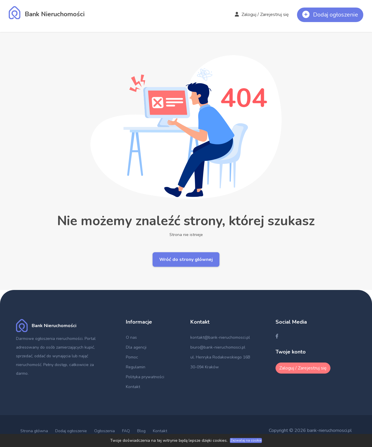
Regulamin (135, 367)
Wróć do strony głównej (186, 259)
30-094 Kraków (204, 367)
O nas (131, 337)
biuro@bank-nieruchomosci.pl (217, 347)
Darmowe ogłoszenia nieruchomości (49, 338)
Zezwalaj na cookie (246, 440)
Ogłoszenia (104, 431)
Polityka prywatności (145, 377)
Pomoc (132, 357)
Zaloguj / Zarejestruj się (262, 14)
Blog (141, 431)
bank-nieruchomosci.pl (329, 430)
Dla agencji (136, 347)
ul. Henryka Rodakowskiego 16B (220, 357)
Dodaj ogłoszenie (71, 431)
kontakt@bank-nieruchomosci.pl (220, 337)
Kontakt (133, 387)
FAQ (126, 431)
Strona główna (34, 431)
